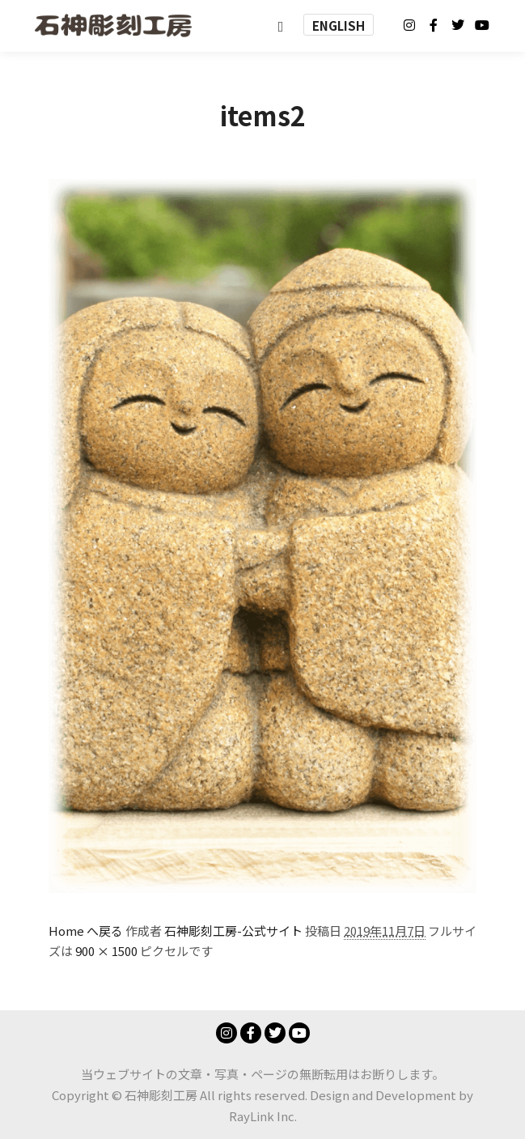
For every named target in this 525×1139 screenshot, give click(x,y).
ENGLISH (338, 25)
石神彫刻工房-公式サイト (233, 930)
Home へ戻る (86, 930)
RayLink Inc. (263, 1115)
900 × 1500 (106, 950)
